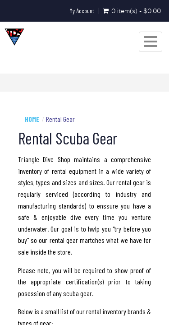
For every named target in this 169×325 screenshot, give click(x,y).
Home (32, 119)
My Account (81, 11)
